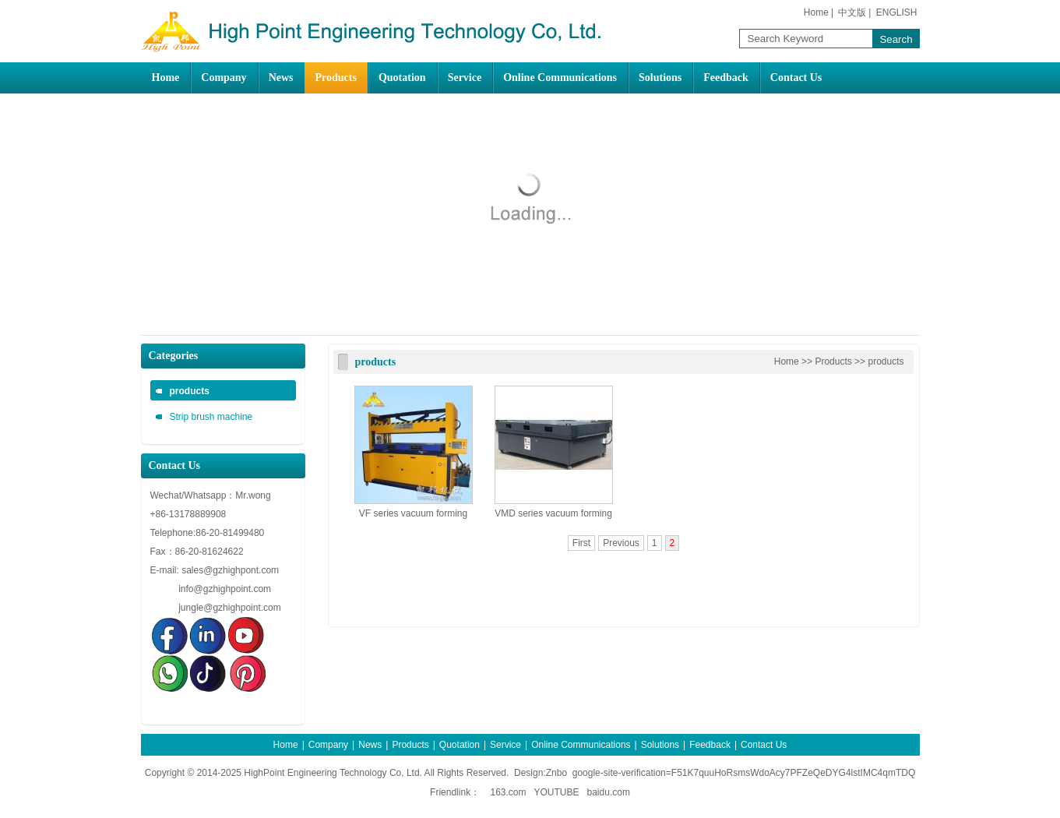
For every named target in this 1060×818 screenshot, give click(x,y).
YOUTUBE (556, 792)
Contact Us (796, 77)
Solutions (660, 77)
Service (465, 77)
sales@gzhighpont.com (230, 570)
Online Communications (560, 77)
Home (816, 12)
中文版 (852, 12)
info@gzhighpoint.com (224, 589)
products (190, 391)
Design (528, 772)
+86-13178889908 (189, 514)
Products (336, 77)
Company (223, 77)
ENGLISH (896, 12)
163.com (508, 792)
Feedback (725, 77)
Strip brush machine (211, 416)
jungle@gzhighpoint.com (229, 607)
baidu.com (608, 792)
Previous (621, 543)
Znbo (556, 772)
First (581, 543)
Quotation (402, 77)
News (281, 77)
